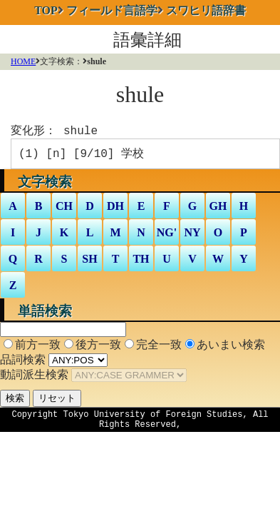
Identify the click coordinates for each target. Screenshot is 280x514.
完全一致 (159, 347)
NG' (167, 235)
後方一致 (98, 347)
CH (64, 209)
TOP (46, 10)
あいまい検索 (231, 347)
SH (89, 262)
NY (192, 235)
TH (141, 262)
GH (218, 209)
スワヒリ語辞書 (206, 10)
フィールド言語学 (111, 10)
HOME (23, 61)
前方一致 (38, 347)
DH (115, 209)
